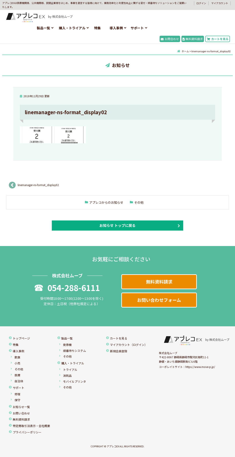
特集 (97, 28)
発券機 (67, 345)
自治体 (19, 381)
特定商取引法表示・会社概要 (31, 426)
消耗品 (67, 375)
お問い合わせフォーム (159, 300)
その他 (139, 202)
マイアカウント (219, 3)
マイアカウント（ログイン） (128, 345)
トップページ (21, 338)
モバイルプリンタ (74, 381)
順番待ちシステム (74, 351)
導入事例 (116, 28)
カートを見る (217, 39)
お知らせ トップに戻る (117, 225)
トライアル (70, 369)
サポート (137, 28)
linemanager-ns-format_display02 (38, 185)
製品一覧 (43, 28)
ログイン (201, 3)
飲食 (17, 357)
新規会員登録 (118, 351)
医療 (17, 375)
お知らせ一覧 (21, 407)
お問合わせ (170, 39)
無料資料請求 (193, 39)
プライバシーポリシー (27, 432)
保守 (17, 400)
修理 (17, 394)
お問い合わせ (21, 413)
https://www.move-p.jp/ (200, 367)
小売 (17, 363)
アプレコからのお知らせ (106, 202)
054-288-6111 (67, 287)
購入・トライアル (72, 28)
